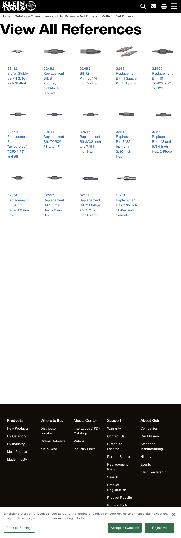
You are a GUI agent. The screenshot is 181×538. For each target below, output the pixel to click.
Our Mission (149, 436)
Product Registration (116, 487)
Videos (79, 440)
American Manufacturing (151, 446)
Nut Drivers (88, 16)
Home (5, 16)
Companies (149, 428)
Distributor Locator (49, 431)
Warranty (114, 428)
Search (112, 476)
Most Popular (17, 451)
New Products (18, 428)
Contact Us (115, 436)
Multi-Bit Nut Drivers (117, 16)
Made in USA (17, 459)
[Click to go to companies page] (164, 7)
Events (145, 464)
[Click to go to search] (143, 7)
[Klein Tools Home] (18, 9)
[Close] (173, 516)
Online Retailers (53, 440)
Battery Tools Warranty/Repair (120, 508)
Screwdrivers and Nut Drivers (53, 16)
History (146, 456)
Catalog (21, 16)
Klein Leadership (153, 472)
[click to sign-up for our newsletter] (153, 7)
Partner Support (119, 456)
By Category (16, 436)
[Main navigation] (172, 6)
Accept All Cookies (125, 530)
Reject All (159, 530)
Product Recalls (119, 497)
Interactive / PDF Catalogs (87, 431)
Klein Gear (49, 448)
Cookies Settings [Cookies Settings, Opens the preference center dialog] (19, 530)
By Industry (16, 443)
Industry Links (84, 448)
